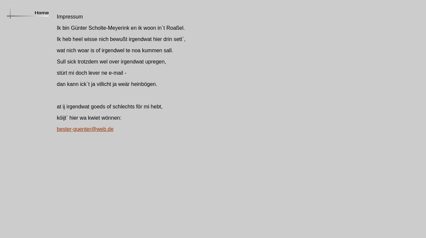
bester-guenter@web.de (85, 129)
